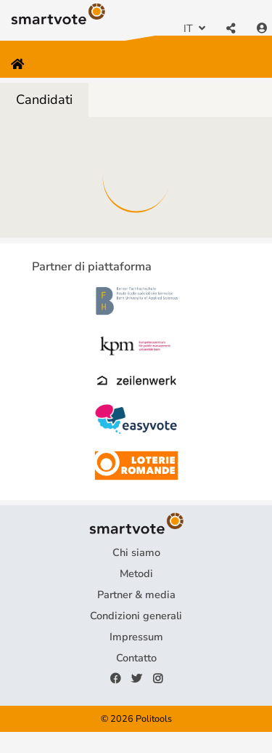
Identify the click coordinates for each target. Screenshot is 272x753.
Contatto (136, 658)
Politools (154, 718)
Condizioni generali (136, 615)
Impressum (136, 636)
